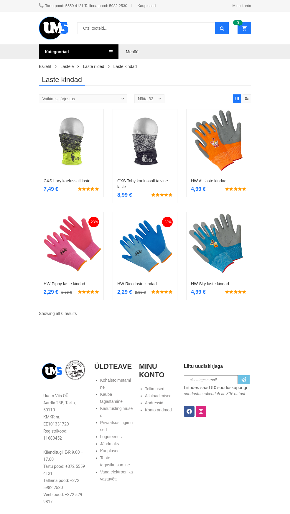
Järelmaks (109, 443)
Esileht (45, 66)
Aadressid (154, 402)
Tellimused (154, 388)
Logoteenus (111, 436)
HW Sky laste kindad (210, 283)
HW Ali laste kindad (209, 180)
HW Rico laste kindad (137, 283)
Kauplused (110, 450)
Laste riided (93, 66)
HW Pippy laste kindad (64, 283)
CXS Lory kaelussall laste (67, 180)
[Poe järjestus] (83, 98)
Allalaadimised (158, 395)
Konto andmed (158, 410)
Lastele (67, 66)
